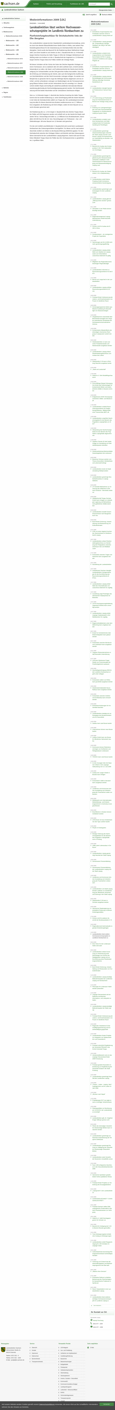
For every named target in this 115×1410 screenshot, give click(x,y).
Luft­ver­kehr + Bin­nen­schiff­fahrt (69, 1389)
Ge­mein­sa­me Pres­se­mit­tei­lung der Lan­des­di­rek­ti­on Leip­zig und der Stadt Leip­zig (101, 869)
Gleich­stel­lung (64, 1373)
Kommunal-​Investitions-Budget (69, 1384)
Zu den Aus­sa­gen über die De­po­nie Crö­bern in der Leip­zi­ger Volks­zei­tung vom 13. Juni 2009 (102, 764)
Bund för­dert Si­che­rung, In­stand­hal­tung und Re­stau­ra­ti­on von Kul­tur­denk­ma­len (102, 968)
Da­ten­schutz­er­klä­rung (47, 1404)
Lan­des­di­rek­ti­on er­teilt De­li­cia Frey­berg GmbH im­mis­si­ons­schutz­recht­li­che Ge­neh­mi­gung (101, 181)
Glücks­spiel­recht (65, 1375)
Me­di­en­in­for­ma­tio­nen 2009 (15, 72)
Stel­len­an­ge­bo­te (9, 27)
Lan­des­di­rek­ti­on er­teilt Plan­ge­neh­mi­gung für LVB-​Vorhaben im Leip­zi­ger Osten (102, 1243)
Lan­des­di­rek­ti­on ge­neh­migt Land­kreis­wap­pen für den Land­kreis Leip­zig (102, 190)
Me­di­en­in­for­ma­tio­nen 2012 (15, 59)
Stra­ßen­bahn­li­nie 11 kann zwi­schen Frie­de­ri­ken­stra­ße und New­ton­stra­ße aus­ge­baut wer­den (102, 343)
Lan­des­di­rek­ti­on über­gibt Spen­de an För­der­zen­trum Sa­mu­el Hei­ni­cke (102, 90)
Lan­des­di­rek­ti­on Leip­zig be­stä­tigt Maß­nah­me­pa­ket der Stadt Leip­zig (102, 1008)
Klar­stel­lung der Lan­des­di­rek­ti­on (101, 564)
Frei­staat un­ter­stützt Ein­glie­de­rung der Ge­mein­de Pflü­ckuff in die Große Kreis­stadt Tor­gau (102, 1047)
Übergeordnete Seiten (105, 10)
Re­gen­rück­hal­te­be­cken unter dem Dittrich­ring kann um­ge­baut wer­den (102, 625)
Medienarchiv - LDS (12, 40)
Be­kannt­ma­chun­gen (66, 1361)
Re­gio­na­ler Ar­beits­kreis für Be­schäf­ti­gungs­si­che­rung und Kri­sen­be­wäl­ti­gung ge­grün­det (101, 1027)
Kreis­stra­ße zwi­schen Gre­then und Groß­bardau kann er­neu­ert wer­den (101, 697)
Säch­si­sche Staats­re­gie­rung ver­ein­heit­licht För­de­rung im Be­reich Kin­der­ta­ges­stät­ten (102, 910)
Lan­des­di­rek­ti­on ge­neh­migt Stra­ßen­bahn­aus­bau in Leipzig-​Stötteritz (102, 478)
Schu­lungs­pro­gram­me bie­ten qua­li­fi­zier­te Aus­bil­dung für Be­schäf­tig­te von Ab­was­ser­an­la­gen (102, 308)
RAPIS (62, 1392)
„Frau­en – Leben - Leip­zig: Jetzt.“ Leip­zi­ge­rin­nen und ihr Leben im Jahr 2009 (102, 1086)
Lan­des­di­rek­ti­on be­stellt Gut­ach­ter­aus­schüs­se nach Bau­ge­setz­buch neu (101, 513)
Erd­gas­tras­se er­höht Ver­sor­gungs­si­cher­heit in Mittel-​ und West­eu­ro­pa (102, 398)
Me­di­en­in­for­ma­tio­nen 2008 (15, 77)
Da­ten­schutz (35, 1356)
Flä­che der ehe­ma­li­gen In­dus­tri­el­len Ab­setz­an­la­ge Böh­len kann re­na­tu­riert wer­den (102, 1127)
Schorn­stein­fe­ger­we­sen (67, 1395)
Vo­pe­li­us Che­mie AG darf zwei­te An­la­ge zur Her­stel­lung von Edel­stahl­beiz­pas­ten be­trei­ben (102, 443)
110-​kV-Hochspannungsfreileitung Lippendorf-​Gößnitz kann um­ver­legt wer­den (102, 605)
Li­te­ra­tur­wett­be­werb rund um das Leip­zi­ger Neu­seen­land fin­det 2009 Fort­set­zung (102, 1057)
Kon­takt (34, 1350)
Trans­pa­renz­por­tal (65, 1398)
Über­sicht (34, 1347)
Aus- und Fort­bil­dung (66, 1350)
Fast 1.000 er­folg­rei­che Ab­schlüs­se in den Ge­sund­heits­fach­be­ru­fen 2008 (102, 1166)
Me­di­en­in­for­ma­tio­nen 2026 (14, 36)
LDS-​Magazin (64, 1347)
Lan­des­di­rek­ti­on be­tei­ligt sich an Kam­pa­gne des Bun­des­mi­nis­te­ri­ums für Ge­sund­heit (102, 715)
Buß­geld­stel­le (64, 1364)
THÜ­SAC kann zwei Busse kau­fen (102, 757)
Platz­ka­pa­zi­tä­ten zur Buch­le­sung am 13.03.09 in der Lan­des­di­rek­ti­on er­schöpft (102, 1110)
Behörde (6, 88)
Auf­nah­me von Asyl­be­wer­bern (69, 1353)
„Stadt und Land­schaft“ (99, 369)
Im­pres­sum (35, 1353)
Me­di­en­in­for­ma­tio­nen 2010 (15, 68)
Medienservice (8, 32)
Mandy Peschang (98, 1320)
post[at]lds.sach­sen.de (17, 1360)
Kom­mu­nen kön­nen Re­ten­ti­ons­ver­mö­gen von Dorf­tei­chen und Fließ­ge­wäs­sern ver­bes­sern (101, 749)
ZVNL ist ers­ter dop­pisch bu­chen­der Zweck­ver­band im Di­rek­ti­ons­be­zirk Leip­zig (102, 533)
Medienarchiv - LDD (12, 50)
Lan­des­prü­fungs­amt (66, 1387)
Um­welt (63, 1401)
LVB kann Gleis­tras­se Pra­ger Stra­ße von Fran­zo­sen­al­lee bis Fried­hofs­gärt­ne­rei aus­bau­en (101, 662)
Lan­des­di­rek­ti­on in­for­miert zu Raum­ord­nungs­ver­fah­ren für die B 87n (102, 271)
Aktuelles (7, 23)
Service (32, 1344)
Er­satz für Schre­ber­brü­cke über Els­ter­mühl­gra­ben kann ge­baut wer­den (101, 634)
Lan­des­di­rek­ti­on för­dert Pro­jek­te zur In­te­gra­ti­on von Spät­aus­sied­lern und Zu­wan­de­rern (102, 1037)
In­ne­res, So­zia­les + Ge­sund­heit (69, 1378)
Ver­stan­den (106, 1404)
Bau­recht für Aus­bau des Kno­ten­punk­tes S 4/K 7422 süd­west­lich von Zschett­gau (102, 148)
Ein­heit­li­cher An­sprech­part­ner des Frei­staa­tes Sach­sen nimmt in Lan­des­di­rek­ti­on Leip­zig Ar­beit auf (102, 33)
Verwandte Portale (64, 1344)
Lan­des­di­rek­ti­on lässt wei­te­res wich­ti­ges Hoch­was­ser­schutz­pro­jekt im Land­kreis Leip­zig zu (102, 1298)
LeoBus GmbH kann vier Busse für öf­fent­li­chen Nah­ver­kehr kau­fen (101, 739)
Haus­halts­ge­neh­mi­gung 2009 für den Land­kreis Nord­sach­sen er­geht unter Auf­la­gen (102, 672)
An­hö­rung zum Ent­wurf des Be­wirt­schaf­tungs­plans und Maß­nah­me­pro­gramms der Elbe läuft (102, 1263)
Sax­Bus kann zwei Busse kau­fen (102, 723)
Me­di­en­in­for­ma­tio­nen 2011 (15, 63)
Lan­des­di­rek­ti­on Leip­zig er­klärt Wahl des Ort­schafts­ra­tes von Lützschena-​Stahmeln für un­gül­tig (102, 585)
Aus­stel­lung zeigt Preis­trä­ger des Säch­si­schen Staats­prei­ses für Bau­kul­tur (102, 595)
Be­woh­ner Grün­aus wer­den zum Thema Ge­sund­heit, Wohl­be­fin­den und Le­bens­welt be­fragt (102, 461)
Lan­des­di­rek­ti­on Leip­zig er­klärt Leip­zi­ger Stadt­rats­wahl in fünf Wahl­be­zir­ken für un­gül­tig (101, 615)
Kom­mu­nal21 (64, 1381)
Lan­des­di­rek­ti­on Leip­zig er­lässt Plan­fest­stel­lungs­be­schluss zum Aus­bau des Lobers (101, 353)
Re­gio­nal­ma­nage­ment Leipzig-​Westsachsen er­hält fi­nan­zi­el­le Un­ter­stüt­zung (101, 218)
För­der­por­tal (64, 1367)
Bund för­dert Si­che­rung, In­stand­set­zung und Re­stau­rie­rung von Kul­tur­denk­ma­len (102, 523)
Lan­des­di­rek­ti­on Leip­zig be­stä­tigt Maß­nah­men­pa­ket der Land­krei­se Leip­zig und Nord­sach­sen (102, 978)
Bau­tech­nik (64, 1358)
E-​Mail (92, 1347)
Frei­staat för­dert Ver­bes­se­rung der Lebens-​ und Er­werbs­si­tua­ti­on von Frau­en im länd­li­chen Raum (102, 299)
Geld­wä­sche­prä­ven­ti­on (67, 1370)
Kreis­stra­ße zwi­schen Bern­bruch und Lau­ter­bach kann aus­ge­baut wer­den (102, 644)
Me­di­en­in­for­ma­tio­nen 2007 (15, 81)
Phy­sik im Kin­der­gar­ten (99, 827)
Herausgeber (5, 1344)
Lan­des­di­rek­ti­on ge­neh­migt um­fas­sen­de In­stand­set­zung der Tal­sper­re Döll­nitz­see (102, 1137)
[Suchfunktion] (99, 4)
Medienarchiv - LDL (12, 54)
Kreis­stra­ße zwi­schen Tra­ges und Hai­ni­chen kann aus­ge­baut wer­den (102, 556)
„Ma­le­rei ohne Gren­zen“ (99, 1271)
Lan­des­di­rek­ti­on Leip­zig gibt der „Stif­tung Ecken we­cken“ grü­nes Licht (101, 200)
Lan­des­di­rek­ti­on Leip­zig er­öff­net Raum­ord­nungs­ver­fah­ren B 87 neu (101, 289)
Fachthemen (7, 97)
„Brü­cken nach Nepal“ (98, 1094)
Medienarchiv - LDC (12, 45)
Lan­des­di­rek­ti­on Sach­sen (14, 10)
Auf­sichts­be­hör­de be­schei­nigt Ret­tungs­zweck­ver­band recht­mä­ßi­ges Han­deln (102, 1253)
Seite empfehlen (92, 1344)
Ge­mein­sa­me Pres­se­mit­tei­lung (101, 861)
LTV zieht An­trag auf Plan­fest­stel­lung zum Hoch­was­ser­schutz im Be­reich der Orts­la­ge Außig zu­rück (102, 99)
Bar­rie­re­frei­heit (36, 1358)
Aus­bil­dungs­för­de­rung (67, 1356)
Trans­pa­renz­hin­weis (37, 1361)
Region (6, 92)
